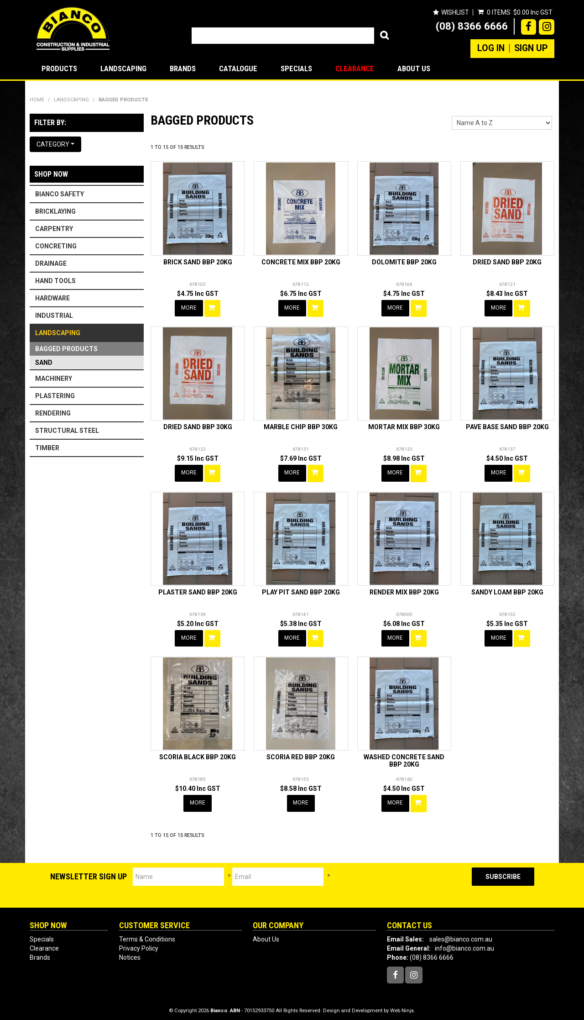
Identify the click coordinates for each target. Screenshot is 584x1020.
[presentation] (401, 880)
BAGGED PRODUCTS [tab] (66, 348)
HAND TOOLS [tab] (55, 280)
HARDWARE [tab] (52, 298)
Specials (296, 68)
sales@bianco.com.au (460, 934)
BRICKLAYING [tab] (55, 211)
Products (59, 68)
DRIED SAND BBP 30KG (197, 426)
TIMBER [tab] (47, 448)
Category (55, 144)
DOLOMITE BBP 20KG (404, 262)
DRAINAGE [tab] (51, 263)
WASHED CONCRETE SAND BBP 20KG (404, 757)
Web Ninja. (402, 1006)
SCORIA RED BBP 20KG (300, 753)
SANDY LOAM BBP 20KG (507, 590)
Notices (130, 952)
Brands (183, 68)
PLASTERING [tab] (55, 396)
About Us (413, 68)
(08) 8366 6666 (472, 26)
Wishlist (455, 12)
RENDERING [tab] (53, 413)
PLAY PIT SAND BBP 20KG (301, 590)
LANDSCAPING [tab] (57, 332)
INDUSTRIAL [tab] (54, 315)
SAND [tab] (43, 362)
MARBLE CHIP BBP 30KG (301, 426)
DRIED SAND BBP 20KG (507, 262)
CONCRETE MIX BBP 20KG (300, 262)
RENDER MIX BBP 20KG (404, 590)
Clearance (354, 68)
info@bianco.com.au (464, 943)
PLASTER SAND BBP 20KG (197, 590)
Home (37, 100)
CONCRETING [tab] (56, 246)
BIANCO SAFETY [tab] (59, 194)
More (189, 308)
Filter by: (50, 122)
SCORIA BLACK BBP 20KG (197, 753)
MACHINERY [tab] (53, 378)
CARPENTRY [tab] (54, 228)
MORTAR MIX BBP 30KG (404, 426)
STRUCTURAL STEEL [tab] (67, 430)
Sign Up (531, 48)
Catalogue (238, 68)
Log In (491, 48)
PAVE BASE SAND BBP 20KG (507, 426)
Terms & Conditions (147, 934)
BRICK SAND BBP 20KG (197, 262)
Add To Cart (213, 307)
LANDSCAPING (123, 68)
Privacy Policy (138, 943)
